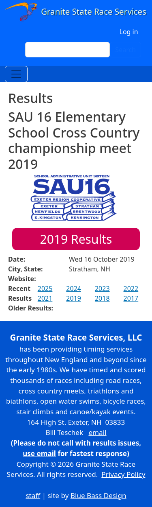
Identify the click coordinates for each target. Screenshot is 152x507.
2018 (102, 298)
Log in (129, 31)
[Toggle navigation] (16, 74)
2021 (45, 298)
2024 (73, 288)
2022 (131, 288)
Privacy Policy (123, 474)
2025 (45, 288)
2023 (102, 288)
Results (76, 239)
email (97, 432)
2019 (73, 298)
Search (125, 49)
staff (33, 495)
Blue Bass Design (98, 495)
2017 (131, 298)
